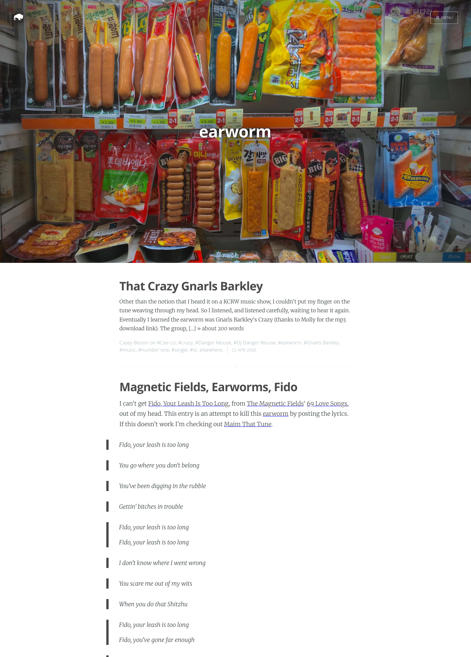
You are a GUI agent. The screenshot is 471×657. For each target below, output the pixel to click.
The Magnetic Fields (275, 403)
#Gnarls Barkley (321, 342)
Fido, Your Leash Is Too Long (188, 403)
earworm (275, 413)
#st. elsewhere (206, 350)
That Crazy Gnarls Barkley (191, 286)
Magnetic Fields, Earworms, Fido (208, 387)
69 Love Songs (327, 403)
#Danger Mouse (213, 342)
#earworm (289, 342)
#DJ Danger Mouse (254, 342)
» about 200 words (220, 328)
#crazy (185, 342)
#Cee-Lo (166, 342)
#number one (153, 350)
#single (179, 350)
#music (127, 350)
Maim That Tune (247, 424)
